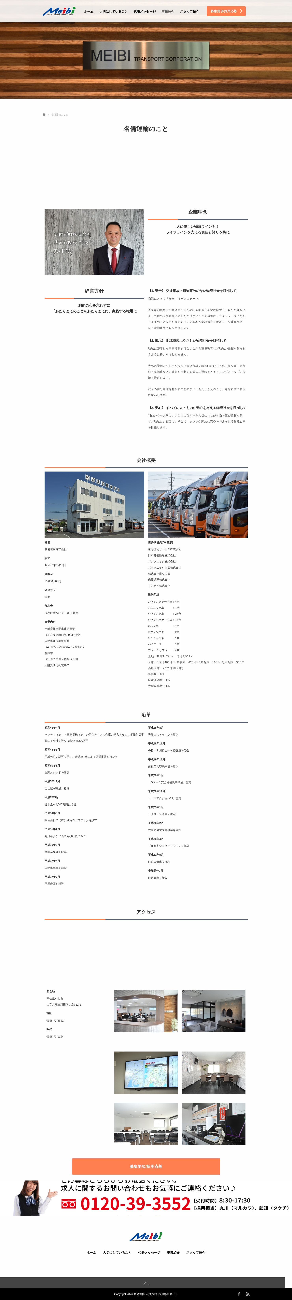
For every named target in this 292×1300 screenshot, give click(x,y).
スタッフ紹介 (189, 11)
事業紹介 (168, 11)
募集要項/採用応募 (146, 1166)
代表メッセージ (145, 11)
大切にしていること (113, 11)
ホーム (88, 11)
